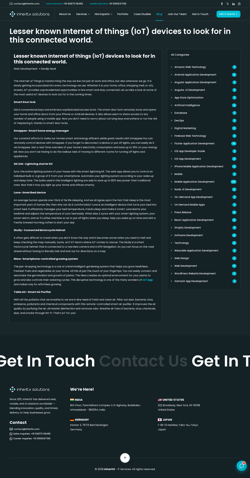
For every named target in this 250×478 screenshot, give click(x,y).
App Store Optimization (188, 97)
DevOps (179, 120)
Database (180, 113)
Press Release (182, 212)
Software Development (188, 235)
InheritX (109, 469)
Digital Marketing (185, 128)
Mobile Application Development (194, 181)
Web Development (185, 266)
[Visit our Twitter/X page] (227, 4)
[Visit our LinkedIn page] (233, 4)
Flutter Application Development (194, 143)
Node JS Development (188, 189)
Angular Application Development (195, 82)
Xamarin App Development (191, 281)
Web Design (181, 258)
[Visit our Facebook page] (222, 4)
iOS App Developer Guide (189, 151)
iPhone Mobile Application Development (198, 166)
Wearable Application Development (196, 250)
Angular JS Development (189, 90)
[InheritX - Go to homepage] (29, 14)
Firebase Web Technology (190, 136)
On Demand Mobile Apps (189, 204)
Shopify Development (187, 227)
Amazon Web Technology (190, 67)
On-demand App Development (193, 197)
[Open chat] (242, 465)
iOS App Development (187, 158)
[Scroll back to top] (125, 458)
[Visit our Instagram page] (239, 4)
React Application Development (194, 220)
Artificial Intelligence (187, 105)
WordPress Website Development (195, 273)
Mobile (178, 174)
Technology (181, 243)
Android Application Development (195, 74)
